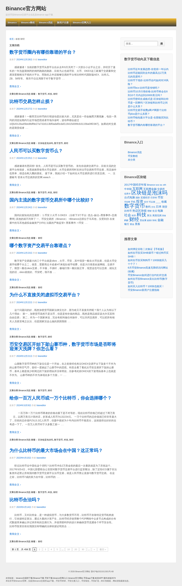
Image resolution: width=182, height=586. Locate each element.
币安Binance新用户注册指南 (143, 290)
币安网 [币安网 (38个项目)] (127, 202)
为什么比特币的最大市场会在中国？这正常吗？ (56, 450)
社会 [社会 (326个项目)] (127, 215)
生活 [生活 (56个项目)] (154, 211)
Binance (12, 22)
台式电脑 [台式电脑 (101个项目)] (129, 197)
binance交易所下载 (24, 578)
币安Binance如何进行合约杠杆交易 (147, 275)
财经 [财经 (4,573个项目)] (134, 219)
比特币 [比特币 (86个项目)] (128, 210)
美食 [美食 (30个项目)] (164, 215)
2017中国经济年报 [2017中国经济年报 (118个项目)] (135, 184)
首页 (11, 39)
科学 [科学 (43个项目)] (134, 215)
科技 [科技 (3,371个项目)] (141, 214)
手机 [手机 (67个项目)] (133, 201)
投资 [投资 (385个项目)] (139, 201)
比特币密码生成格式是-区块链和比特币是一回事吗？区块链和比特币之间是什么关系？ (148, 102)
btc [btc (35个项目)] (161, 185)
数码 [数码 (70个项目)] (148, 206)
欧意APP (99, 578)
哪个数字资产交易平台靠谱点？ (40, 245)
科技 (50, 94)
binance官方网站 (76, 578)
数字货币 (42, 94)
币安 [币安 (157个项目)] (160, 197)
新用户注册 (63, 22)
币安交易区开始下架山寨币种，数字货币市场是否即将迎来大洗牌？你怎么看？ (62, 346)
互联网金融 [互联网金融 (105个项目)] (150, 188)
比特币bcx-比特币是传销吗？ (144, 87)
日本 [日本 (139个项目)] (159, 206)
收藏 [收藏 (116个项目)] (164, 201)
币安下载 (49, 578)
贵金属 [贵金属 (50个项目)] (143, 220)
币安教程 (133, 156)
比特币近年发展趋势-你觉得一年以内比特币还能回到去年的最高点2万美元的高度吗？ (148, 73)
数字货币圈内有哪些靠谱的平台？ (42, 52)
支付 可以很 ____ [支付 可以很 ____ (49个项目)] (152, 202)
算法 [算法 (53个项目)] (149, 215)
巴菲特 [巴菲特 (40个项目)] (154, 197)
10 (68, 549)
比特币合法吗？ (25, 499)
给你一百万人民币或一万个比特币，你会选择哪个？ (60, 397)
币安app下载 (89, 578)
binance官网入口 (60, 578)
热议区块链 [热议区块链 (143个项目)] (139, 210)
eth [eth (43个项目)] (164, 185)
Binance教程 (28, 22)
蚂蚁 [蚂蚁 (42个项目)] (126, 220)
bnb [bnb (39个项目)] (157, 185)
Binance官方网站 (26, 8)
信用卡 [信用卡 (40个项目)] (127, 193)
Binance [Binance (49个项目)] (151, 185)
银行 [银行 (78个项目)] (126, 224)
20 (75, 549)
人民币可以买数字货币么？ (36, 150)
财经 (55, 94)
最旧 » (103, 549)
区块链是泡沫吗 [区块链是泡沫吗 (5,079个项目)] (149, 193)
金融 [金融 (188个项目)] (160, 220)
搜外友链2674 (109, 578)
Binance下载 (38, 578)
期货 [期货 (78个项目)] (164, 206)
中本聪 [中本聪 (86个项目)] (128, 189)
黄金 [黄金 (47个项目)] (132, 224)
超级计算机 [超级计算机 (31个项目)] (152, 220)
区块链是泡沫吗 (45, 143)
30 (83, 549)
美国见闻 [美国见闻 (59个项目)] (157, 215)
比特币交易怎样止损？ (31, 101)
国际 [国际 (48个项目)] (138, 197)
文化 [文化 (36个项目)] (153, 207)
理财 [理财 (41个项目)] (149, 211)
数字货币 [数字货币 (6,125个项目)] (134, 206)
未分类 (131, 159)
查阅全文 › (15, 86)
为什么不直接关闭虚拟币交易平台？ (45, 294)
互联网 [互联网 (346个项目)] (137, 189)
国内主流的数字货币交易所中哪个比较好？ (51, 199)
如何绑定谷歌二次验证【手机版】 (146, 249)
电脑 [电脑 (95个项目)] (160, 210)
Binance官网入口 (82, 22)
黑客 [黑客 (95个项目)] (137, 224)
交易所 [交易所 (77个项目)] (161, 189)
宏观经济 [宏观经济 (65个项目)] (145, 197)
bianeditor (42, 59)
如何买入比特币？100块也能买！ (146, 286)
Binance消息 (46, 22)
